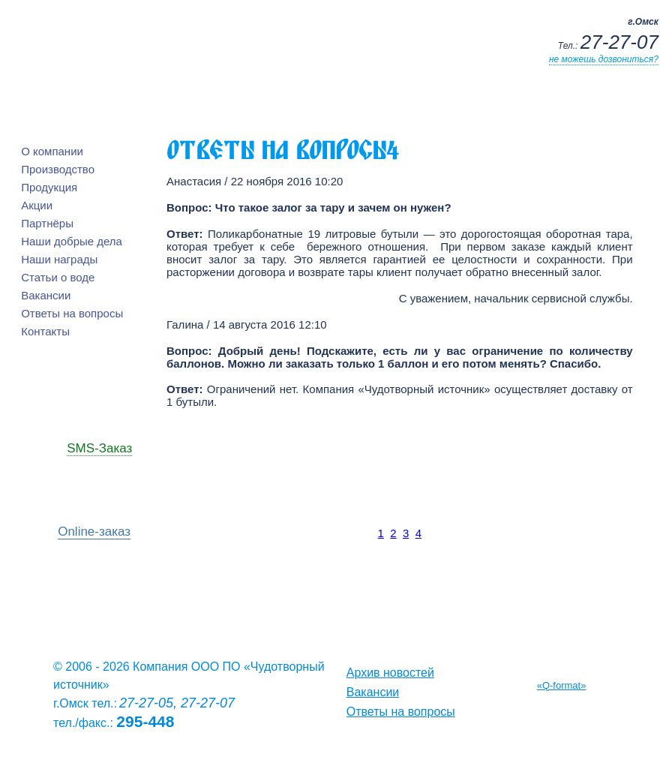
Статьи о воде (57, 277)
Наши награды (59, 259)
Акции (36, 205)
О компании (52, 151)
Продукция (49, 187)
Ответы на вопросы (72, 313)
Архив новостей (390, 672)
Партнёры (47, 223)
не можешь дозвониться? (603, 59)
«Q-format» (561, 685)
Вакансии (45, 295)
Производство (57, 169)
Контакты (45, 331)
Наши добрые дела (71, 241)
